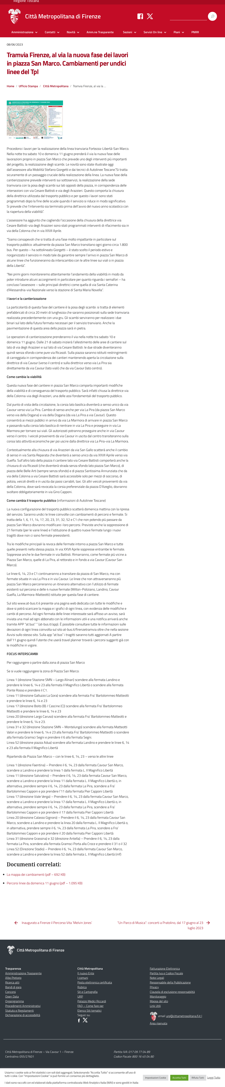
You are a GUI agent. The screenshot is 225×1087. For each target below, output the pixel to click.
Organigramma (14, 1001)
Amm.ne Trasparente (100, 32)
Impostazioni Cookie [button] (155, 1078)
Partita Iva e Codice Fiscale (166, 973)
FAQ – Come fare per (90, 1006)
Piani (177, 32)
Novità (71, 32)
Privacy (154, 987)
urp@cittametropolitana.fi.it (183, 1016)
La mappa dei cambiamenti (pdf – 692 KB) (36, 874)
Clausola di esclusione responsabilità (172, 992)
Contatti (50, 32)
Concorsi (10, 992)
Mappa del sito (159, 1001)
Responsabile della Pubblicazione (170, 982)
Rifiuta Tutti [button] (198, 1078)
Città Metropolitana (55, 86)
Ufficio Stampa (28, 86)
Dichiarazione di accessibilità (22, 1015)
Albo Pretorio (13, 977)
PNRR (195, 32)
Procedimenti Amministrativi (22, 1006)
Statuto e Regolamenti (19, 1010)
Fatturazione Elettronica (165, 968)
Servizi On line (153, 32)
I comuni (82, 977)
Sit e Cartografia (87, 992)
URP (80, 996)
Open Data (12, 996)
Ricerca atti (12, 982)
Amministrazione (22, 32)
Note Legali (157, 977)
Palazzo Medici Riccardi (91, 1001)
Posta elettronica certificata (94, 982)
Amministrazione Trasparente (23, 973)
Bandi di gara (13, 987)
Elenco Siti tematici (89, 1010)
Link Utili (155, 1006)
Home (10, 86)
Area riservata (158, 1023)
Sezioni (127, 32)
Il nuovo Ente (85, 973)
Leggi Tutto (213, 1077)
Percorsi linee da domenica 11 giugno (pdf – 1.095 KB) (44, 883)
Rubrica (82, 987)
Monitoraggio (158, 996)
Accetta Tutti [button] (179, 1078)
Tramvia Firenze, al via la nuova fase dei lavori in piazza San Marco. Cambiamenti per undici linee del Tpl (67, 63)
